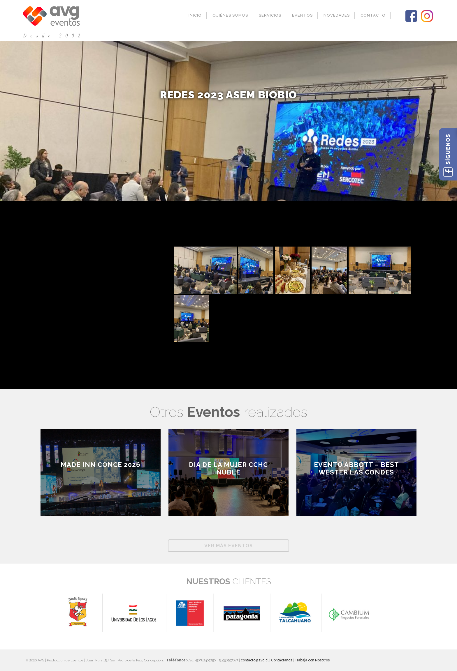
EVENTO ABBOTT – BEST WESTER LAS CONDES (356, 468)
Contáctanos (281, 660)
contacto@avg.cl (254, 660)
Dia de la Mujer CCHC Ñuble (228, 468)
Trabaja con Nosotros (312, 660)
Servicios (270, 15)
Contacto (373, 15)
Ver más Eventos (228, 545)
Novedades (337, 15)
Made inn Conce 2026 (100, 464)
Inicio (195, 15)
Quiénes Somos (230, 15)
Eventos (302, 15)
